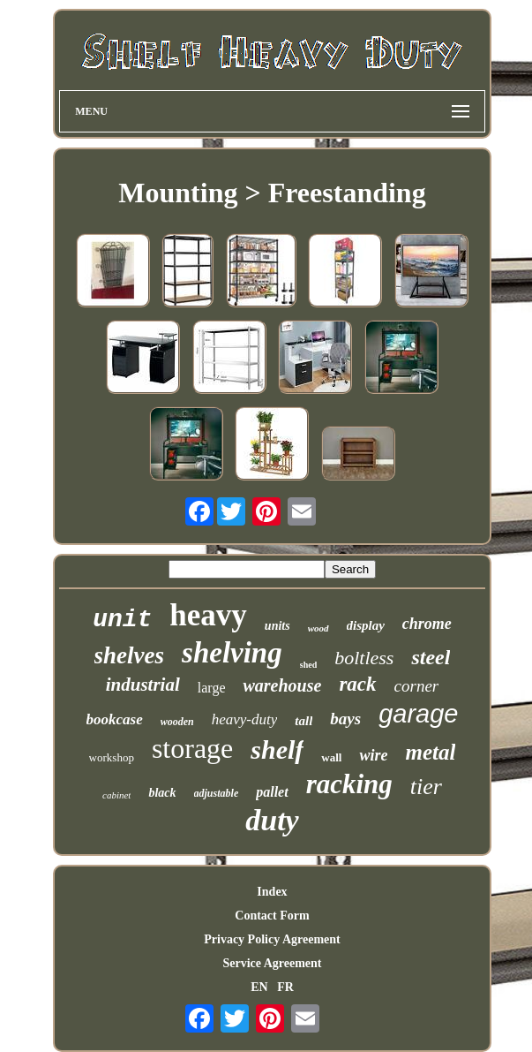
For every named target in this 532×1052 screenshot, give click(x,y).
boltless (363, 658)
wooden (177, 721)
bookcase (114, 719)
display (366, 625)
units (277, 625)
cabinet (116, 795)
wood (318, 628)
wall (331, 757)
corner (416, 686)
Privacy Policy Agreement (272, 939)
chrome (427, 623)
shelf (277, 749)
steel (430, 657)
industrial (143, 684)
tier (426, 786)
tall (303, 721)
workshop (111, 757)
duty (271, 820)
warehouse (282, 685)
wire (373, 755)
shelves (129, 655)
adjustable (216, 793)
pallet (272, 791)
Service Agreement (271, 963)
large (212, 687)
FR (285, 987)
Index (272, 891)
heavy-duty (245, 719)
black (162, 792)
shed (308, 665)
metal (430, 752)
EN (259, 987)
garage (418, 714)
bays (345, 718)
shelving (232, 653)
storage (192, 748)
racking (349, 783)
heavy (208, 615)
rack (357, 684)
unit (122, 619)
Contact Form (272, 915)
